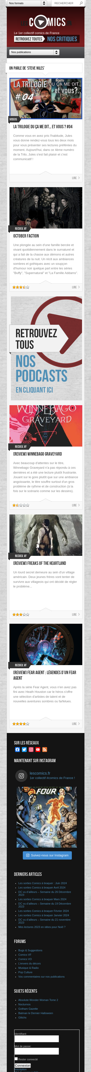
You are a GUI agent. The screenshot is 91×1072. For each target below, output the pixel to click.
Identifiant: (21, 1033)
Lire (74, 178)
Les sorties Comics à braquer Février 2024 (43, 910)
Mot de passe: (23, 1046)
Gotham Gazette (28, 1008)
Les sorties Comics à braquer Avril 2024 (42, 887)
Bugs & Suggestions (30, 950)
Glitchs (22, 1017)
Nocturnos (24, 1004)
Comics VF (25, 954)
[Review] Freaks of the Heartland (39, 563)
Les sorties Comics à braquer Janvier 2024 (43, 915)
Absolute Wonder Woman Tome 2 (38, 1000)
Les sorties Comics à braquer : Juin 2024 (42, 883)
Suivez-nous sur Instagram (47, 855)
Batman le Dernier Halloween (35, 1013)
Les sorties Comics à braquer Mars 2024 (42, 899)
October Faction (26, 236)
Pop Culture (25, 972)
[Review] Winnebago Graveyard (37, 454)
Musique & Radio (28, 967)
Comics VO (25, 959)
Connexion (23, 1065)
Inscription (21, 1069)
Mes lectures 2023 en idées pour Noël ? (42, 926)
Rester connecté (28, 1059)
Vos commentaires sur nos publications (41, 976)
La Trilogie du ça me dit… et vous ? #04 (43, 127)
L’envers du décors (29, 963)
